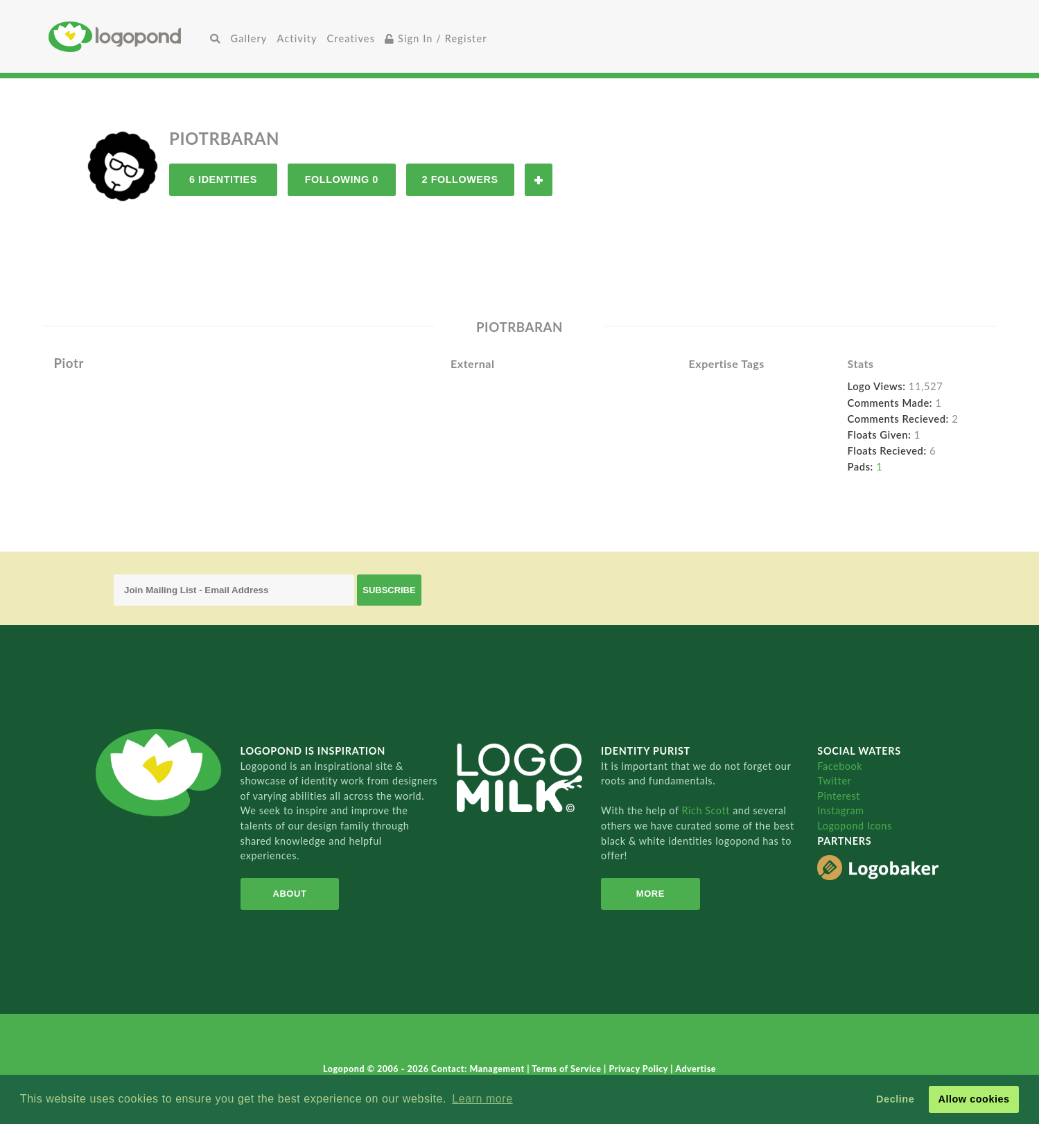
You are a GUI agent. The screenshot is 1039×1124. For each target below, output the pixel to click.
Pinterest (838, 796)
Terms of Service (568, 1069)
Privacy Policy (640, 1069)
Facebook (839, 766)
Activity (297, 38)
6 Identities (223, 179)
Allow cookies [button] (973, 1099)
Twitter (834, 781)
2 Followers (460, 179)
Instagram (840, 810)
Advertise (695, 1069)
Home (127, 36)
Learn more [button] (482, 1099)
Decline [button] (895, 1099)
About (290, 893)
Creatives (351, 38)
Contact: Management (479, 1069)
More (650, 893)
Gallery (249, 38)
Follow (538, 180)
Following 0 (341, 179)
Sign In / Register (436, 38)
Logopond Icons (854, 826)
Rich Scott (707, 810)
